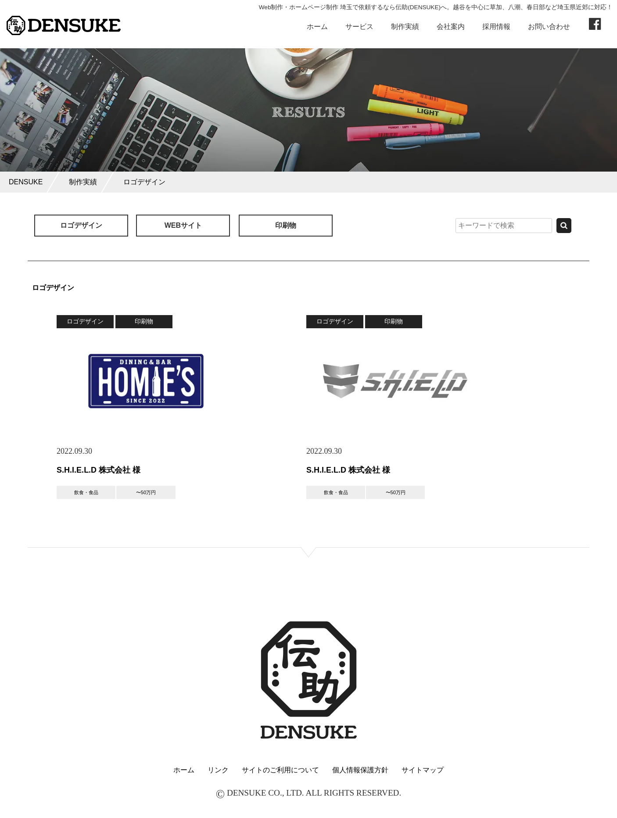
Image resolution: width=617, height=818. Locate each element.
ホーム (317, 26)
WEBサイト (183, 225)
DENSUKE (26, 182)
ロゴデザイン (144, 182)
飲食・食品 (86, 492)
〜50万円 (146, 492)
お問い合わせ (549, 26)
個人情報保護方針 (360, 770)
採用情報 (496, 26)
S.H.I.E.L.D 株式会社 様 (98, 470)
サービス (359, 26)
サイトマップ (423, 770)
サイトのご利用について (280, 770)
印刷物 (285, 225)
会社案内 (451, 26)
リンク (218, 770)
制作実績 (405, 26)
